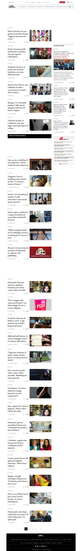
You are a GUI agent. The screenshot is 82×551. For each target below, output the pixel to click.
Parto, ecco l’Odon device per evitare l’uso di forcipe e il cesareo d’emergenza (18, 498)
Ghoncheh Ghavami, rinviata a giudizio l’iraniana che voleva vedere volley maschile (17, 286)
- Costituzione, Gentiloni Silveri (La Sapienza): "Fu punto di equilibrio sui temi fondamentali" (63, 161)
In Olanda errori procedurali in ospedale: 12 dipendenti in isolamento (61, 56)
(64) (27, 344)
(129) (27, 205)
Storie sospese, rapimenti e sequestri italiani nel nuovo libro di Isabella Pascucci (18, 216)
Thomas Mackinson (58, 99)
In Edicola (27, 2)
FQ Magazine (38, 2)
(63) (73, 82)
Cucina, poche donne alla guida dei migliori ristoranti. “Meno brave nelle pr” (18, 462)
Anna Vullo (11, 95)
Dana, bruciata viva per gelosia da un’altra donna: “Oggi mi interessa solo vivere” (18, 35)
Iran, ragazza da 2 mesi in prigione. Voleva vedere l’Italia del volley (18, 408)
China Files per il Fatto (13, 187)
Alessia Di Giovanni (12, 363)
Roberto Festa (11, 131)
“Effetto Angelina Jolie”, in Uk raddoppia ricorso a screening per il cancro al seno (18, 234)
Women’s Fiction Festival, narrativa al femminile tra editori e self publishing (18, 252)
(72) (27, 42)
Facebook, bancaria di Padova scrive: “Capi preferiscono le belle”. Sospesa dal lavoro (16, 322)
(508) (27, 329)
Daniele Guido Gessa (13, 240)
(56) (27, 311)
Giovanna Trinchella (59, 132)
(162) (27, 77)
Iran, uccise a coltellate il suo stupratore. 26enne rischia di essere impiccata (18, 162)
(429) (27, 59)
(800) (27, 433)
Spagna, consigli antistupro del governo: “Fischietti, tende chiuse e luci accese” (18, 480)
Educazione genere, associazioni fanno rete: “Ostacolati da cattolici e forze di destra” (18, 426)
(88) (27, 399)
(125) (27, 131)
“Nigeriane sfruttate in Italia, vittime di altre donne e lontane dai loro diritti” (17, 356)
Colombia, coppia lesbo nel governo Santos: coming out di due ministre (17, 444)
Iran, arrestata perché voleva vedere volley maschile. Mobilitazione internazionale (17, 374)
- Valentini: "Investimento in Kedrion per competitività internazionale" (62, 145)
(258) (27, 414)
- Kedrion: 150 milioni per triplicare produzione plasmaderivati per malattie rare (63, 154)
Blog (30, 2)
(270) (27, 486)
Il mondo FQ (47, 2)
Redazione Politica (58, 115)
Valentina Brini (12, 113)
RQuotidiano (11, 77)
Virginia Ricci (11, 223)
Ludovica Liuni (11, 258)
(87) (27, 187)
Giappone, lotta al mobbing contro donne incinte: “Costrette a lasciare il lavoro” (17, 180)
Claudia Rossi (11, 469)
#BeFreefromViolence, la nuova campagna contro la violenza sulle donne (18, 338)
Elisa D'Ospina (11, 42)
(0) (27, 113)
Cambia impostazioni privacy (36, 539)
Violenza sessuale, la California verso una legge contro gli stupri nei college (18, 124)
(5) (73, 132)
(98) (27, 469)
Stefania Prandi (12, 205)
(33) (27, 293)
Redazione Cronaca (59, 82)
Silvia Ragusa (11, 486)
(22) (27, 504)
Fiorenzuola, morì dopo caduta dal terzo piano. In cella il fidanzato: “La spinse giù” (18, 515)
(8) (27, 95)
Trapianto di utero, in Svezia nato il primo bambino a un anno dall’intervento (16, 71)
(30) (27, 522)
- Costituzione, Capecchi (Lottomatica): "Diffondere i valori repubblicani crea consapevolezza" (64, 158)
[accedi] (70, 2)
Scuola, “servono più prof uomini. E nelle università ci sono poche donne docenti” (18, 198)
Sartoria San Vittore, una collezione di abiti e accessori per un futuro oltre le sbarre (18, 88)
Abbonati (62, 2)
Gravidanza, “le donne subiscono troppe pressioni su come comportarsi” (17, 392)
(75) (27, 240)
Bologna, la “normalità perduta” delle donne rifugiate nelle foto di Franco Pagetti (17, 106)
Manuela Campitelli (13, 344)
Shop (43, 2)
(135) (27, 451)
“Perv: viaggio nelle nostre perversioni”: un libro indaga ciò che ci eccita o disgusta (17, 304)
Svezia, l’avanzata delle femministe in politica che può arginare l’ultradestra (17, 53)
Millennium (34, 2)
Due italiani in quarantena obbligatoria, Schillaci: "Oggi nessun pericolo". (64, 53)
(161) (27, 168)
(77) (27, 381)
